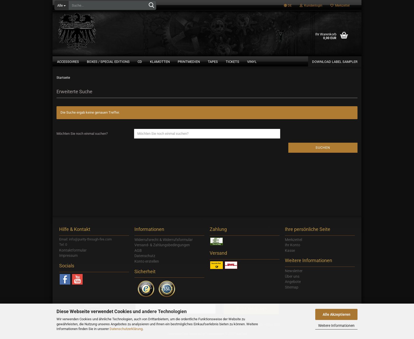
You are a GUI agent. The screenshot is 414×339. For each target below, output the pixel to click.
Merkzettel (340, 5)
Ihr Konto (292, 245)
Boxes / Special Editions (108, 62)
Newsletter (294, 271)
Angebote (293, 282)
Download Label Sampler (334, 62)
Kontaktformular (73, 250)
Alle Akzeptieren (336, 314)
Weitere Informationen (336, 325)
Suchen (323, 148)
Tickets (232, 62)
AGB (138, 250)
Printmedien (189, 62)
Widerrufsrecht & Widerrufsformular (163, 240)
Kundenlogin (311, 5)
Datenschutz (144, 256)
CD (140, 62)
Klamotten (160, 62)
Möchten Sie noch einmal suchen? (82, 134)
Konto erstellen (146, 261)
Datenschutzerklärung (126, 329)
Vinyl (252, 62)
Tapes (213, 62)
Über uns (292, 276)
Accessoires (68, 62)
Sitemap (291, 287)
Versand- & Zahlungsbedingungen (162, 245)
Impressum (68, 255)
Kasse (290, 250)
